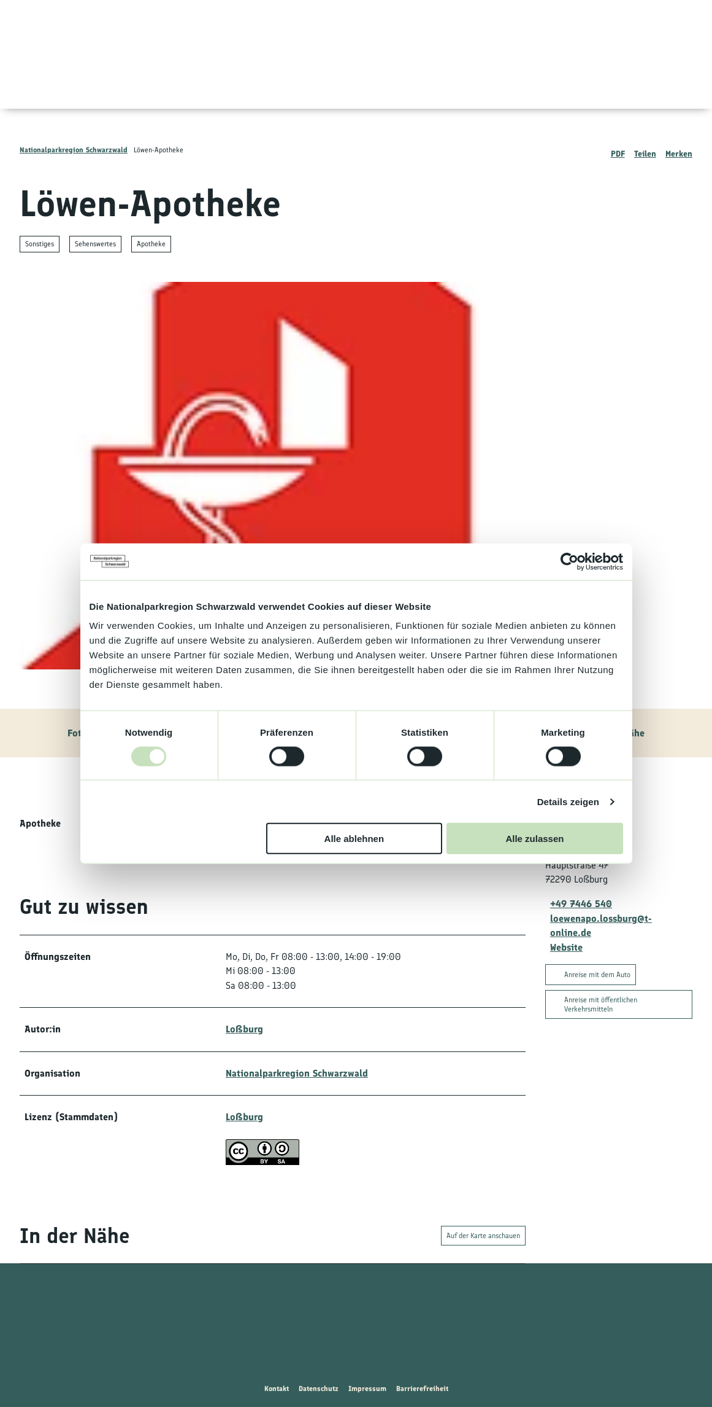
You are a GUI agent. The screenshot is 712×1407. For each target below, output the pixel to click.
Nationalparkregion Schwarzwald (74, 150)
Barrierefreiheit (422, 1388)
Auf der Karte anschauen (483, 1235)
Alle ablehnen (354, 838)
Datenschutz (319, 1388)
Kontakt (276, 1388)
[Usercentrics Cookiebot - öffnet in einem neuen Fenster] (569, 561)
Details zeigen (568, 801)
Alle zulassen (534, 838)
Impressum (367, 1388)
